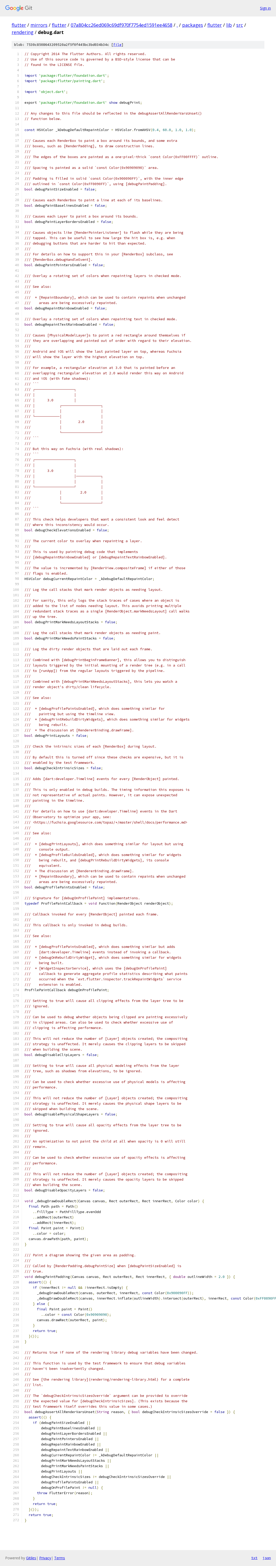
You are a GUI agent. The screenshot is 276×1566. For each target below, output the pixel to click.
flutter (19, 25)
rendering (23, 32)
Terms (59, 1557)
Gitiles (31, 1557)
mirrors (38, 25)
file (117, 44)
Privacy (45, 1557)
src (239, 25)
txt (254, 1557)
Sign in (265, 8)
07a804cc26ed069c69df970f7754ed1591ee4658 (121, 25)
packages (192, 25)
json (267, 1557)
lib (229, 25)
